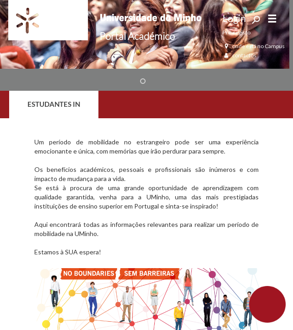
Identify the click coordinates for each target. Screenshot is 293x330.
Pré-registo (236, 32)
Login (234, 18)
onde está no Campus (253, 46)
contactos (239, 55)
